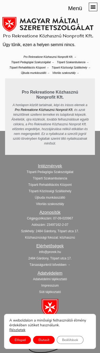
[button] (93, 7)
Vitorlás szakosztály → (65, 72)
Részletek (17, 330)
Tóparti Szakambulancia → (73, 62)
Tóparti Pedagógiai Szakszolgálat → (32, 62)
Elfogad (20, 340)
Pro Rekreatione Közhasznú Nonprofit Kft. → (49, 56)
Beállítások (70, 340)
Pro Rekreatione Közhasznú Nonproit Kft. (44, 110)
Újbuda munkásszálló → (35, 72)
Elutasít (43, 340)
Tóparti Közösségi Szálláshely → (71, 67)
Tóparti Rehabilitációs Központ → (29, 67)
